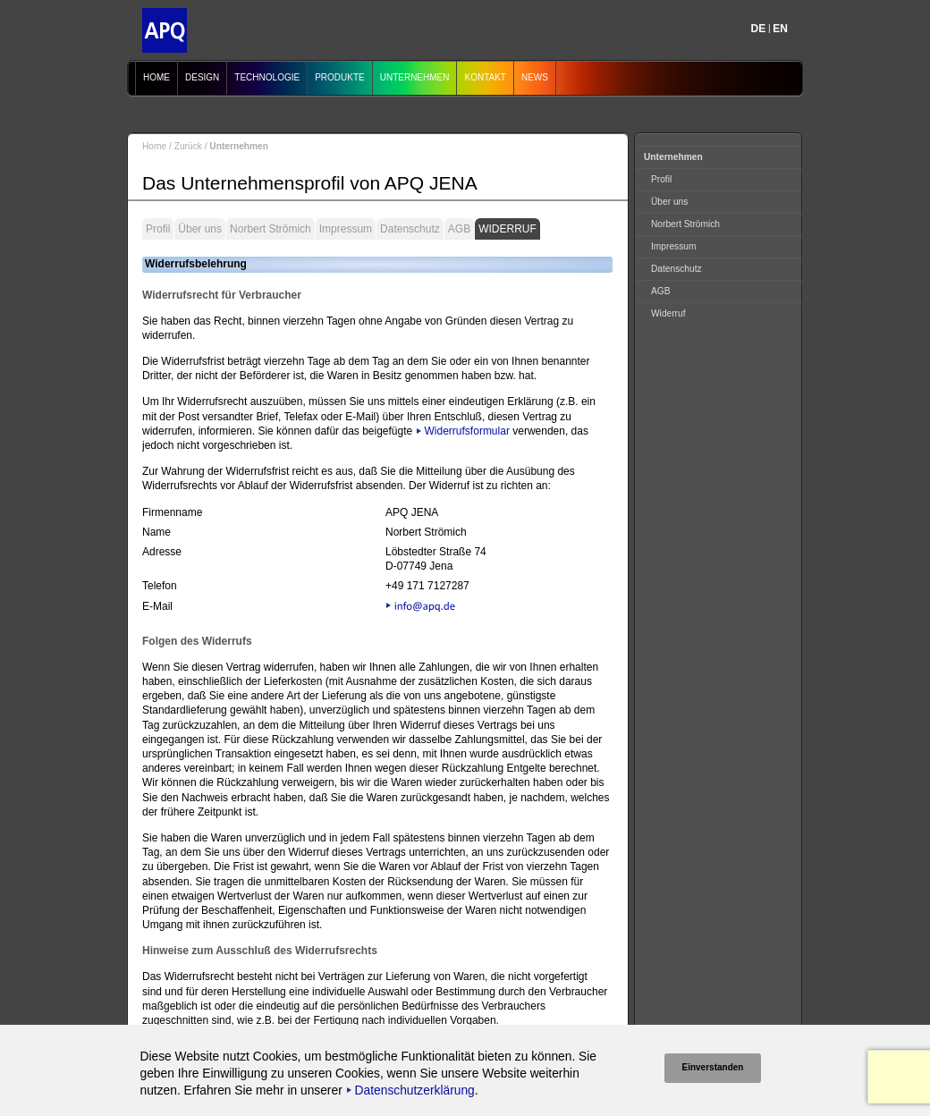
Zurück (188, 146)
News (534, 77)
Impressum (345, 229)
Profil (158, 229)
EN (780, 28)
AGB (459, 229)
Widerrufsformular (467, 431)
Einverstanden (713, 1067)
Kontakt (484, 77)
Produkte (340, 77)
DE (758, 28)
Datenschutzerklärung (415, 1090)
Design (202, 77)
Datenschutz (410, 229)
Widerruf (507, 229)
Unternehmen (415, 77)
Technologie (267, 77)
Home (156, 77)
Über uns (200, 229)
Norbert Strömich (270, 229)
